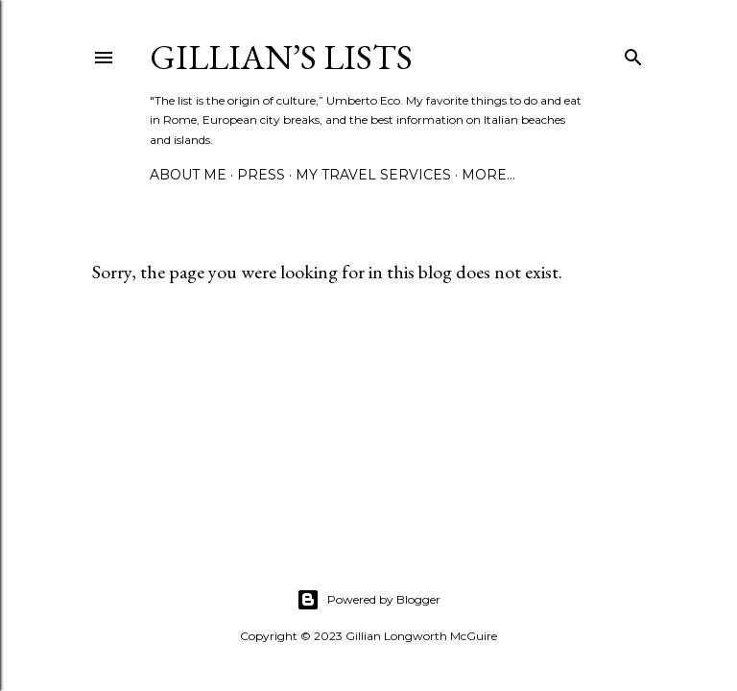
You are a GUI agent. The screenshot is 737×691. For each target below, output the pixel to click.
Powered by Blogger (368, 599)
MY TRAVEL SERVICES (373, 174)
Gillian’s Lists (281, 57)
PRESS (261, 174)
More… (488, 174)
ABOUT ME (188, 174)
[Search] (633, 53)
